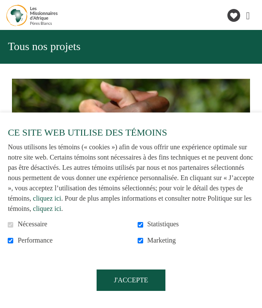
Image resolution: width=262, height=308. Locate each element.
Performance (35, 240)
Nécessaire (32, 224)
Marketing (161, 240)
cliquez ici (47, 198)
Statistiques (163, 224)
